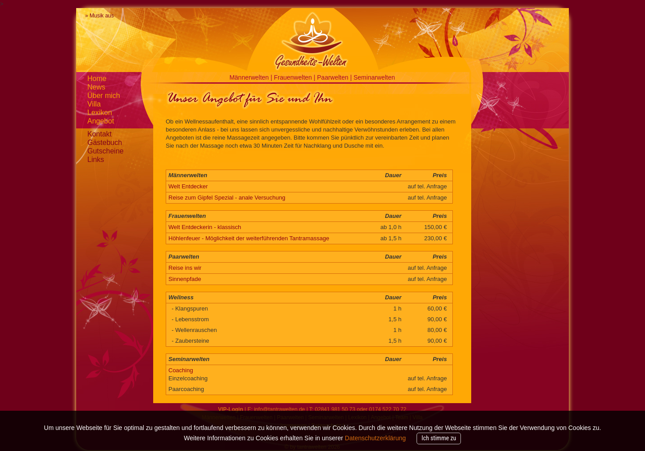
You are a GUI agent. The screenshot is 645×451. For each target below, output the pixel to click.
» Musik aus (99, 16)
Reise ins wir (185, 267)
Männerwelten (250, 77)
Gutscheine (105, 151)
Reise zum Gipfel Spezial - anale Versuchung (226, 197)
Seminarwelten (374, 77)
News (96, 87)
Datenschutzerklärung (375, 438)
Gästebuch (104, 142)
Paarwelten (333, 77)
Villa (94, 104)
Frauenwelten (294, 77)
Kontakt (99, 134)
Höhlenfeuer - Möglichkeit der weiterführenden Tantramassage (248, 238)
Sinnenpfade (184, 279)
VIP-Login (230, 409)
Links (95, 159)
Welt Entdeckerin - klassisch (204, 227)
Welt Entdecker (188, 186)
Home (97, 78)
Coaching (180, 370)
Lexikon (99, 112)
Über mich (103, 95)
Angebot (100, 121)
